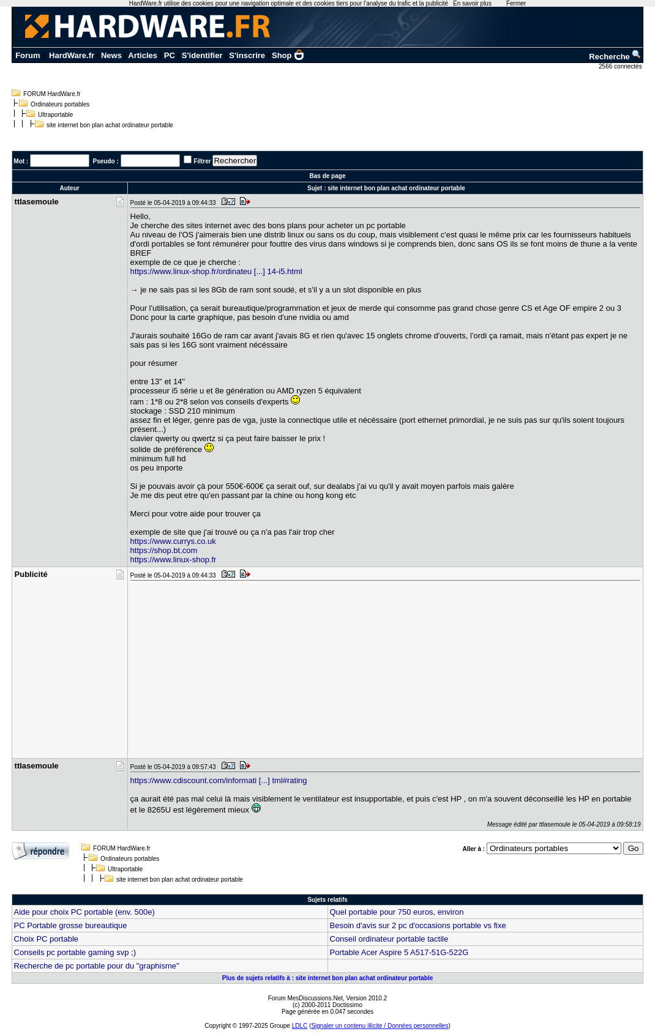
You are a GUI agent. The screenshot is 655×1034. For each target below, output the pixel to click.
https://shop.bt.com (164, 550)
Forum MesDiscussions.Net (305, 998)
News (111, 55)
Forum (27, 55)
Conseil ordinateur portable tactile (389, 938)
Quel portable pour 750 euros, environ (397, 912)
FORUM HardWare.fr (52, 94)
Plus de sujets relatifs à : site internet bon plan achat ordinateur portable (327, 978)
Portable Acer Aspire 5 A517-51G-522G (399, 952)
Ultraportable (55, 114)
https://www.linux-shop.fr (173, 559)
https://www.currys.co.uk (173, 541)
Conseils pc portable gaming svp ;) (75, 952)
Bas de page (328, 176)
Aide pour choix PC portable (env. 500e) (84, 912)
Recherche (615, 56)
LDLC (300, 1025)
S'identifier (202, 55)
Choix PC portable (46, 938)
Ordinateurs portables (60, 104)
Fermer (516, 3)
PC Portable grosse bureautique (70, 925)
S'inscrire (247, 55)
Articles (142, 55)
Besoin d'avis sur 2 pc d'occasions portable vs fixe (418, 925)
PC (169, 55)
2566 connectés (621, 66)
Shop (288, 55)
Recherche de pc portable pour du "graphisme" (96, 965)
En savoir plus (472, 3)
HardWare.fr (71, 55)
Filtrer (202, 161)
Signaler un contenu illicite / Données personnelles (379, 1025)
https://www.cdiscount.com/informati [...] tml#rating (218, 780)
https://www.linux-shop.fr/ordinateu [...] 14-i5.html (216, 271)
